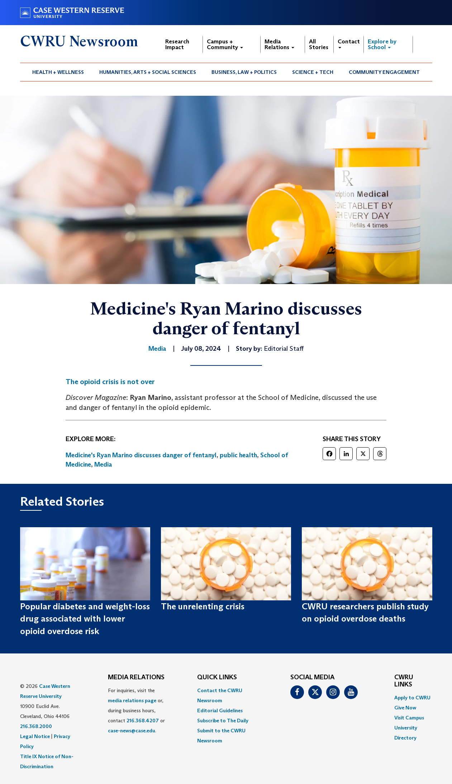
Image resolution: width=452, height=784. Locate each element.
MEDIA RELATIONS (136, 677)
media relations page (132, 700)
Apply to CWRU (412, 697)
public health (238, 455)
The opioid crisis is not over (110, 381)
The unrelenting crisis (202, 606)
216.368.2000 (36, 726)
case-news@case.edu (131, 730)
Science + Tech (312, 72)
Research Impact (177, 44)
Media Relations (279, 44)
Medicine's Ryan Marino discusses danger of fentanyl (141, 455)
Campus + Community (225, 44)
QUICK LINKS (217, 677)
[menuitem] (58, 72)
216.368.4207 (143, 720)
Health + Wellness (58, 72)
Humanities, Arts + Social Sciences (147, 72)
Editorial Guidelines (220, 710)
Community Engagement (384, 72)
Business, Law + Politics (244, 72)
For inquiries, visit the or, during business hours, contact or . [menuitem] (136, 710)
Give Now (405, 707)
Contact (349, 43)
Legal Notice (35, 736)
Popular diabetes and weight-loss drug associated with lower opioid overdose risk (85, 618)
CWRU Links (403, 681)
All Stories (318, 44)
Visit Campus (409, 717)
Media (103, 464)
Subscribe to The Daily (222, 720)
